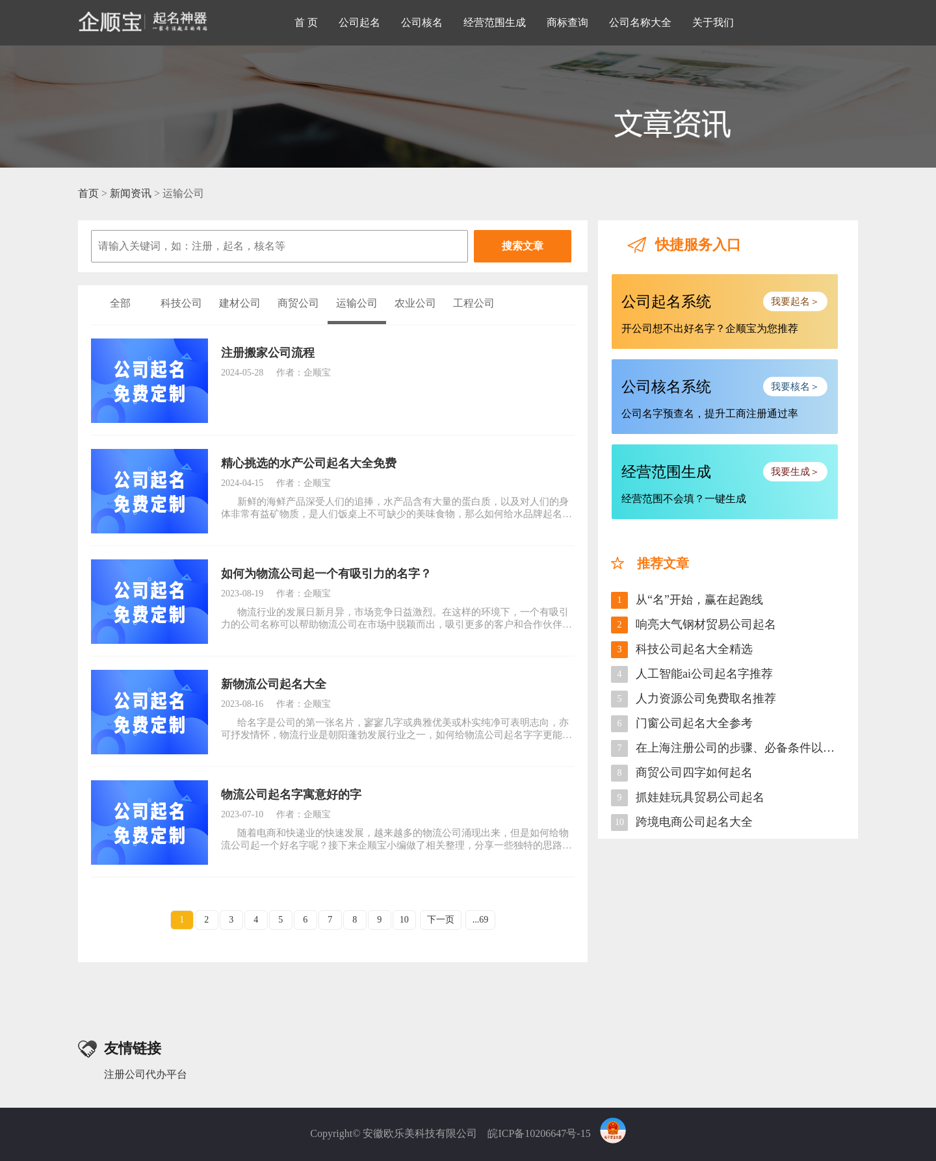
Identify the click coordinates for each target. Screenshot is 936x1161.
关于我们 (713, 22)
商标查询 (567, 22)
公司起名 (359, 22)
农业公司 (415, 303)
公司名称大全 (640, 22)
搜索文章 (522, 245)
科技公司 (181, 303)
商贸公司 (298, 303)
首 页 (306, 22)
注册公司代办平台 (145, 1074)
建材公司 (240, 303)
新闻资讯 (130, 193)
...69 (481, 920)
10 (404, 920)
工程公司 (474, 303)
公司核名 (422, 22)
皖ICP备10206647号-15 (539, 1132)
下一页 (440, 920)
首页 (88, 193)
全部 (120, 303)
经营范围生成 (494, 22)
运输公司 (357, 303)
